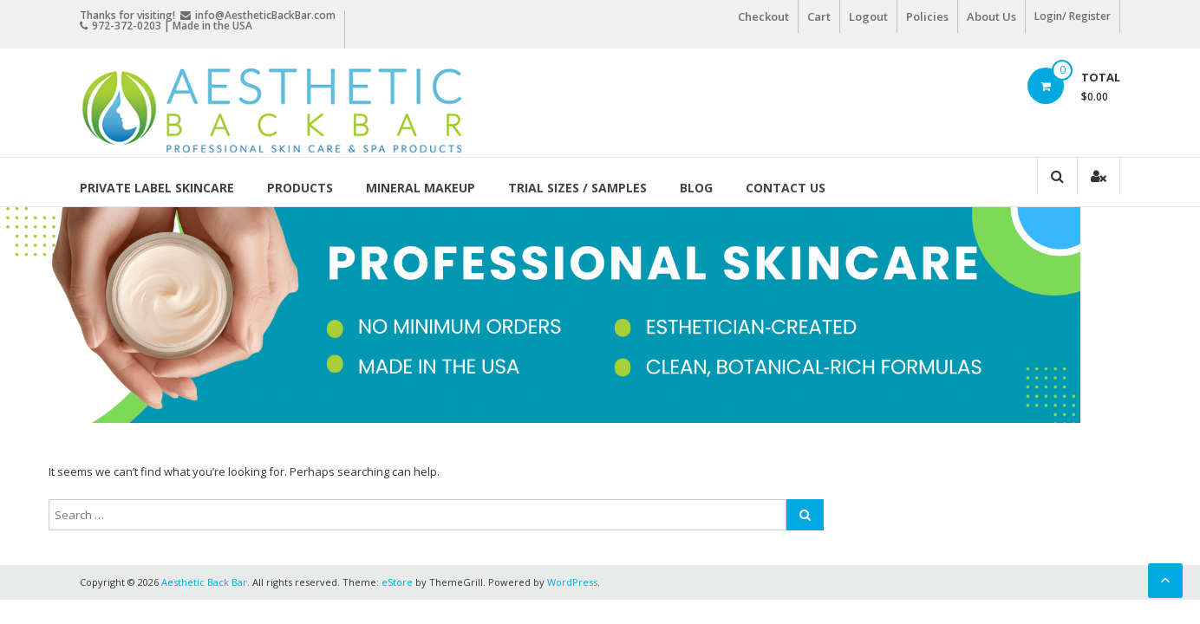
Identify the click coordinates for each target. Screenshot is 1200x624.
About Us (991, 16)
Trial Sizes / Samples (577, 187)
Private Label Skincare (157, 187)
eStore (397, 581)
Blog (696, 187)
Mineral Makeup (420, 187)
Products (300, 187)
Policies (927, 16)
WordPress (572, 581)
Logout (868, 16)
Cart (819, 16)
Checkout (763, 16)
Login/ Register (1072, 16)
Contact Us (785, 187)
